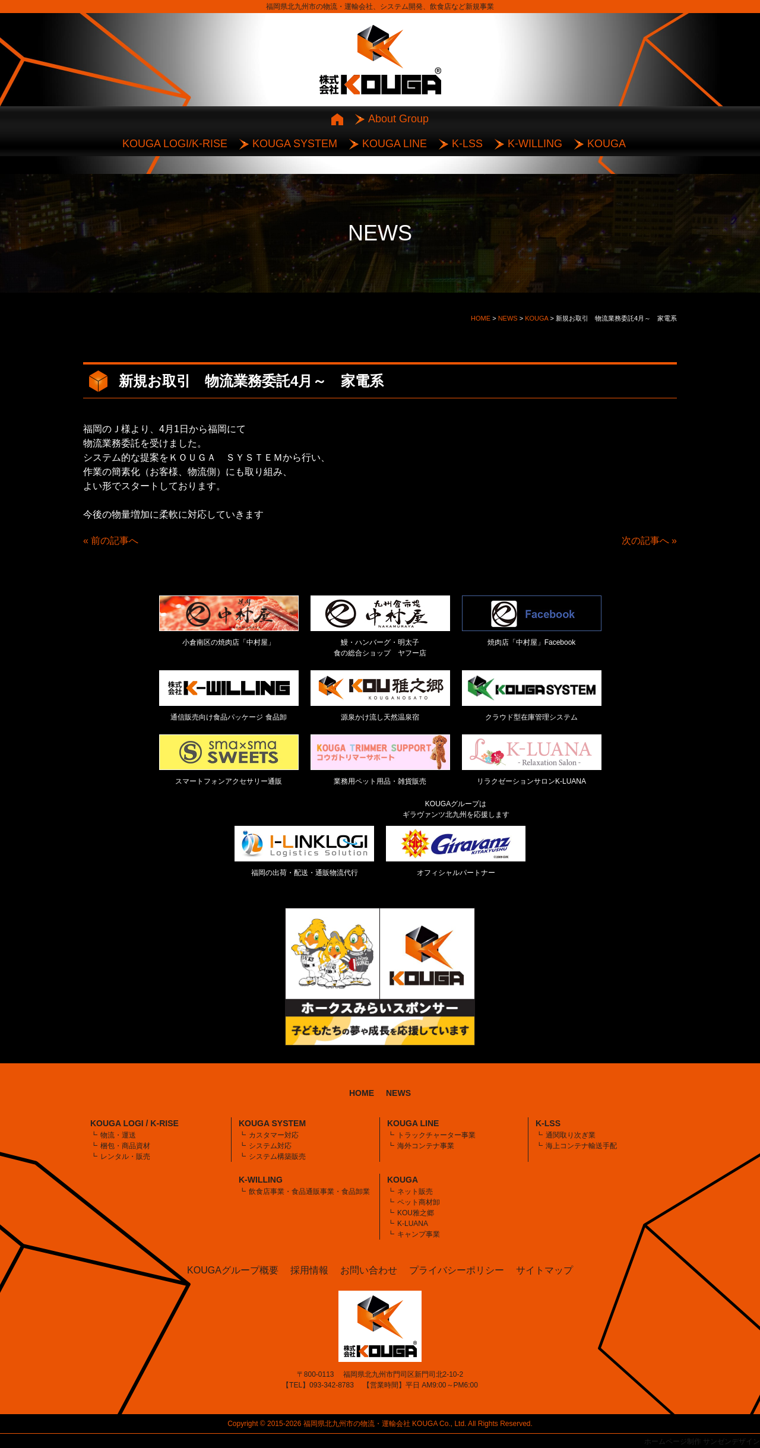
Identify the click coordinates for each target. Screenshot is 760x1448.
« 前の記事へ (110, 541)
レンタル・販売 (125, 1156)
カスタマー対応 (274, 1135)
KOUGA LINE (394, 144)
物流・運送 (118, 1135)
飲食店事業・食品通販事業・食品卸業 (309, 1191)
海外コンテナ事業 (425, 1146)
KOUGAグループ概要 (232, 1270)
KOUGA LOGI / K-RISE (134, 1123)
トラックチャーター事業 (436, 1135)
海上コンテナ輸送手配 (581, 1146)
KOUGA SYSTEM (294, 144)
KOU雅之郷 (415, 1213)
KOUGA (606, 144)
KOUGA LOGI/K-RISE (174, 144)
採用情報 (309, 1270)
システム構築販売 (277, 1156)
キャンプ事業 (418, 1234)
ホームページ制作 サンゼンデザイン (702, 1441)
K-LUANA (412, 1223)
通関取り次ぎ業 (571, 1135)
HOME (361, 1093)
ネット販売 (415, 1191)
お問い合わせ (368, 1270)
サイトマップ (544, 1270)
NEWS (398, 1093)
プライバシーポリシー (456, 1270)
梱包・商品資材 (125, 1146)
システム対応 (270, 1146)
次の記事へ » (649, 541)
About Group (398, 119)
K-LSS (467, 144)
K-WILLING (535, 144)
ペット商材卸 (418, 1202)
